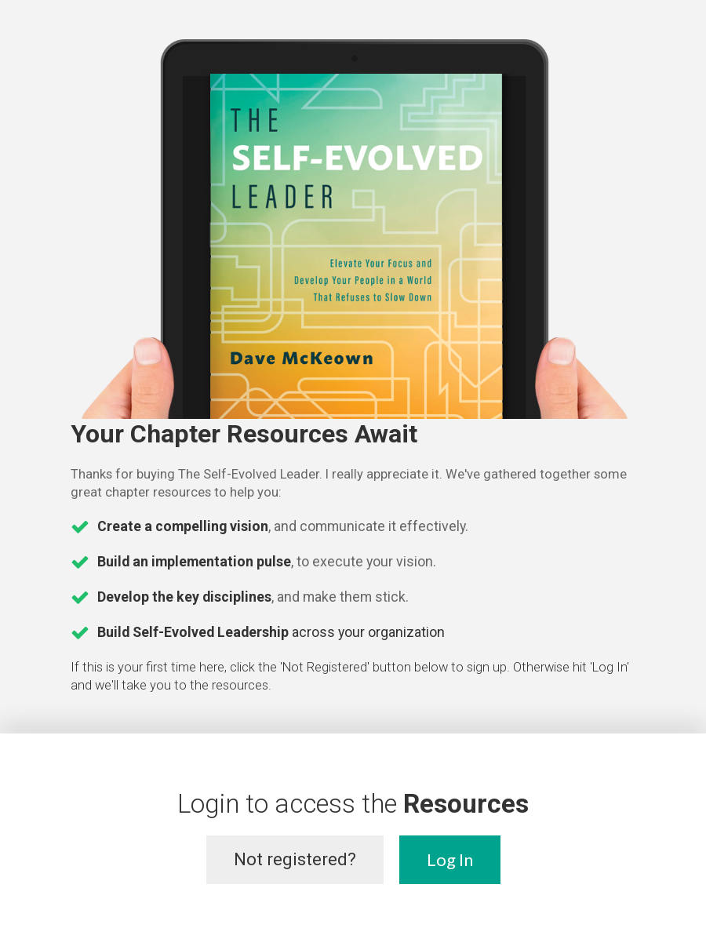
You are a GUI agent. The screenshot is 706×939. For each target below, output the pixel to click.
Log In (450, 859)
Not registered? (295, 859)
